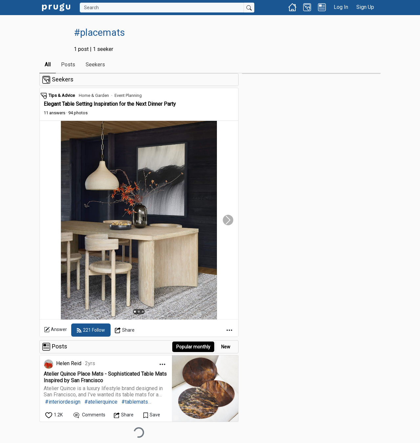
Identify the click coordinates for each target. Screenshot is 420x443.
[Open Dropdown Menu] (125, 330)
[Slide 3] (143, 311)
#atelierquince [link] (100, 402)
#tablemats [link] (134, 402)
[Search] (162, 7)
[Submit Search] (249, 7)
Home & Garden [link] (94, 95)
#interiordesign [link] (62, 402)
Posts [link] (68, 64)
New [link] (225, 346)
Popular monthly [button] (193, 346)
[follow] (91, 330)
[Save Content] (152, 415)
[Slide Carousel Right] (228, 220)
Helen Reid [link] (68, 363)
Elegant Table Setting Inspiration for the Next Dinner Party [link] (110, 104)
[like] (54, 415)
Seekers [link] (95, 64)
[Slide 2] (139, 311)
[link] (56, 7)
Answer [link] (55, 330)
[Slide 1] (135, 311)
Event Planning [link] (128, 95)
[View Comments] (89, 415)
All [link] (48, 64)
